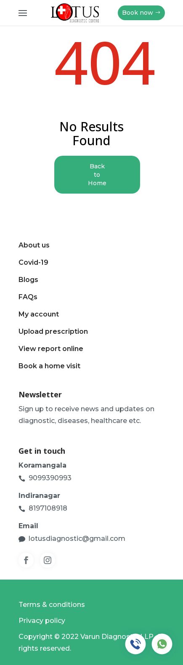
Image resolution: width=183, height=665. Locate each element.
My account (39, 314)
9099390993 (50, 478)
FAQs (28, 297)
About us (34, 245)
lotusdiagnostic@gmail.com (77, 539)
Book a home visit (49, 366)
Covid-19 (33, 262)
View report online (51, 349)
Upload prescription (53, 331)
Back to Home (97, 174)
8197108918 (48, 508)
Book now (137, 12)
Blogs (28, 280)
